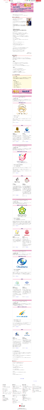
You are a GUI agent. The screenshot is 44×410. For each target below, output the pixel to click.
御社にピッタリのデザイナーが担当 (26, 388)
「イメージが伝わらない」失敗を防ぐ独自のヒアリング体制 (27, 387)
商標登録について (24, 397)
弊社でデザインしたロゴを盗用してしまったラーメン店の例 (27, 400)
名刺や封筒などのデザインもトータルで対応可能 (17, 395)
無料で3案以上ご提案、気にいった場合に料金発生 (17, 386)
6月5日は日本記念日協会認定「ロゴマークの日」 (37, 389)
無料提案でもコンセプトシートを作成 (27, 389)
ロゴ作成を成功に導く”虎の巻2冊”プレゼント (17, 394)
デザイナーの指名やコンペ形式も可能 (7, 393)
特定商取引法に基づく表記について (22, 408)
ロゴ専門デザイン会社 (8, 0)
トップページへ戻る (22, 378)
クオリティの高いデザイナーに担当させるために (7, 392)
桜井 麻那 (17, 326)
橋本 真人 (17, 225)
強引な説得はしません (25, 391)
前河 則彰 (17, 141)
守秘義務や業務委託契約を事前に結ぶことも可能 (27, 398)
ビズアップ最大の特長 (5, 390)
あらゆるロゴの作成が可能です (16, 387)
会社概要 (27, 0)
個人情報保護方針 (5, 400)
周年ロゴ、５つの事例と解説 (36, 390)
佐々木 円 (17, 122)
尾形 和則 (27, 141)
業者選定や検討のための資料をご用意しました (17, 392)
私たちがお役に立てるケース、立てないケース (17, 389)
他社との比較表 (14, 390)
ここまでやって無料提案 (15, 400)
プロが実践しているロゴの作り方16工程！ (37, 391)
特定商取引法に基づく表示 (5, 399)
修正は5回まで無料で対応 (25, 390)
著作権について (24, 396)
